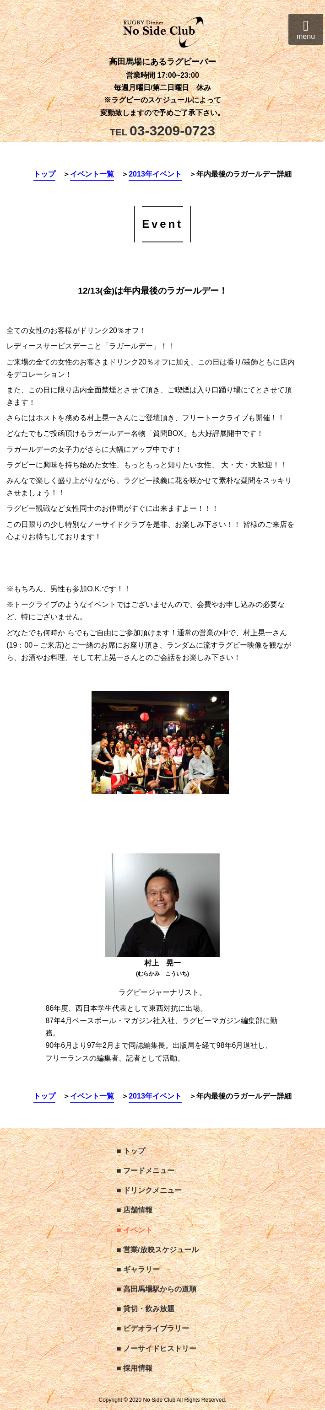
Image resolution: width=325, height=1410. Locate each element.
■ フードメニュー (145, 1170)
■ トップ (131, 1151)
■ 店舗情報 (134, 1210)
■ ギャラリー (138, 1269)
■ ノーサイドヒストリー (156, 1348)
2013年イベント (155, 174)
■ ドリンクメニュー (149, 1190)
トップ (44, 174)
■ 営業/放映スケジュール (158, 1250)
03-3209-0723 (162, 130)
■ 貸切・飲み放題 (145, 1309)
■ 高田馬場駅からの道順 (156, 1289)
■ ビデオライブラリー (153, 1328)
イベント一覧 (92, 174)
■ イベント (134, 1230)
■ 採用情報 (134, 1368)
